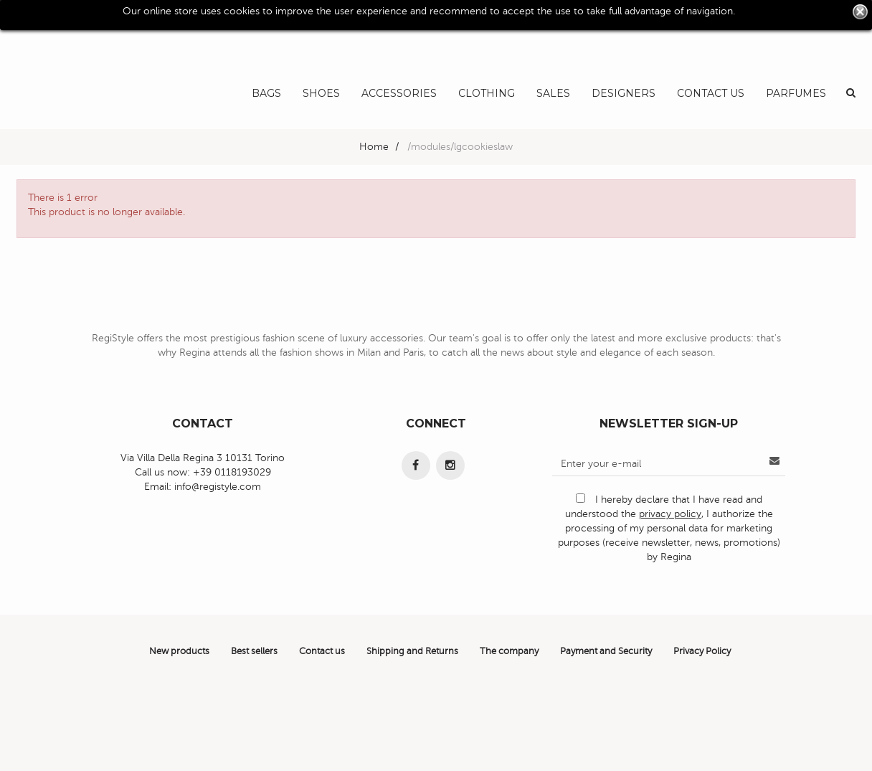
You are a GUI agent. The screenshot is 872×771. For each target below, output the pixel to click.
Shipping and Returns (412, 651)
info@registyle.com (217, 486)
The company (509, 651)
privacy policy (670, 514)
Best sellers (254, 651)
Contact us (322, 651)
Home (374, 146)
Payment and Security (606, 651)
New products (179, 651)
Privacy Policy (702, 651)
